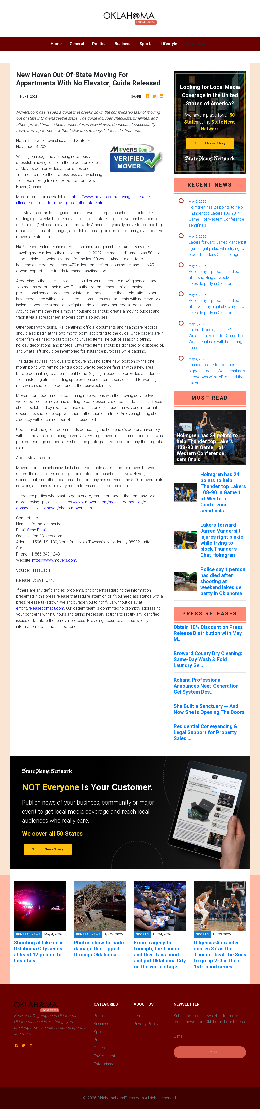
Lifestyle (169, 43)
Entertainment (106, 1063)
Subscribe (210, 1052)
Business (123, 43)
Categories (195, 43)
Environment (104, 1055)
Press (99, 1039)
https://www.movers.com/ (55, 560)
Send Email (36, 529)
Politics (99, 43)
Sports (146, 43)
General (77, 43)
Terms (139, 1015)
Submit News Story (209, 143)
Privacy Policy (146, 1023)
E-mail (179, 1036)
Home (58, 43)
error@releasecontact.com (40, 608)
